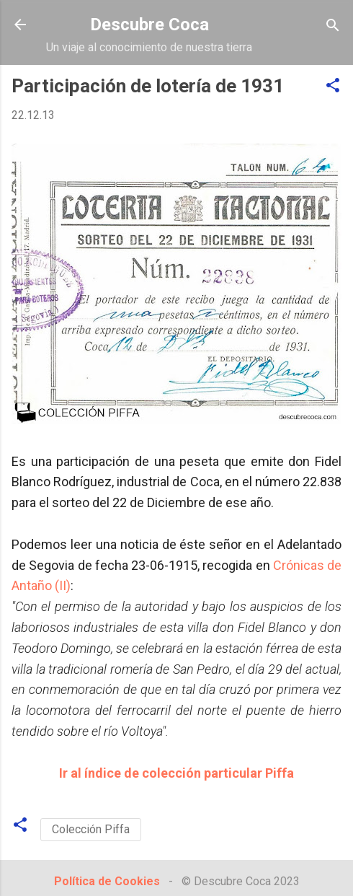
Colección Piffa (91, 829)
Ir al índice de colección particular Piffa (176, 773)
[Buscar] (332, 26)
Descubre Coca (149, 24)
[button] (332, 86)
